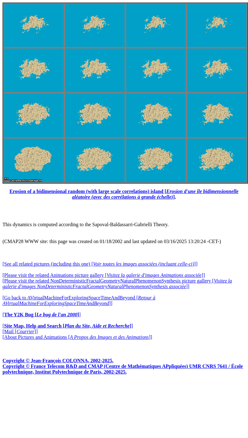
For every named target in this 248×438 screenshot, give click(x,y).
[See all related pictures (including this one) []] (100, 264)
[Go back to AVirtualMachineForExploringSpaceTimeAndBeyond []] (79, 300)
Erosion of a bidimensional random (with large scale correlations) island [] (123, 194)
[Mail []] (20, 331)
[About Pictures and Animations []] (77, 337)
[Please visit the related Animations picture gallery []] (104, 275)
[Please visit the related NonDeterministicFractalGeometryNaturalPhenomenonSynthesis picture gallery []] (117, 283)
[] (42, 314)
